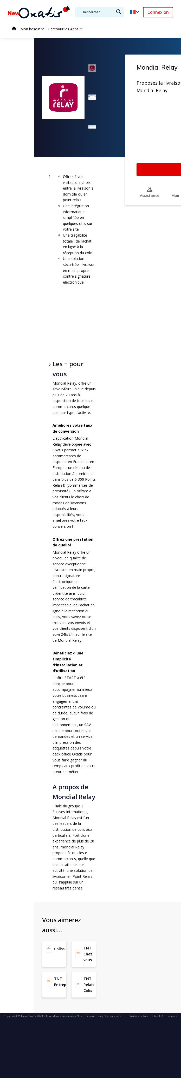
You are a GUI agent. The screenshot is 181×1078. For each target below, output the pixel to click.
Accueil (14, 29)
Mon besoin (30, 28)
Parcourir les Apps (63, 28)
